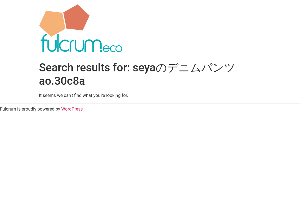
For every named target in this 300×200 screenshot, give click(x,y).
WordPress (72, 109)
